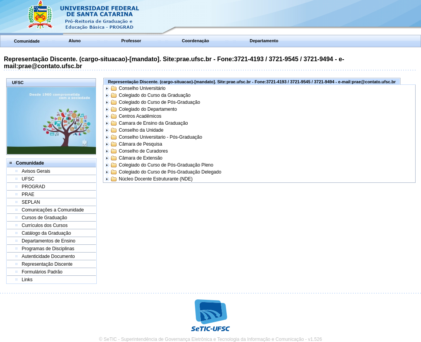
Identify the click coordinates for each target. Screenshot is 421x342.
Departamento (264, 40)
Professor (131, 40)
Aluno (74, 40)
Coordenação (195, 40)
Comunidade (27, 41)
